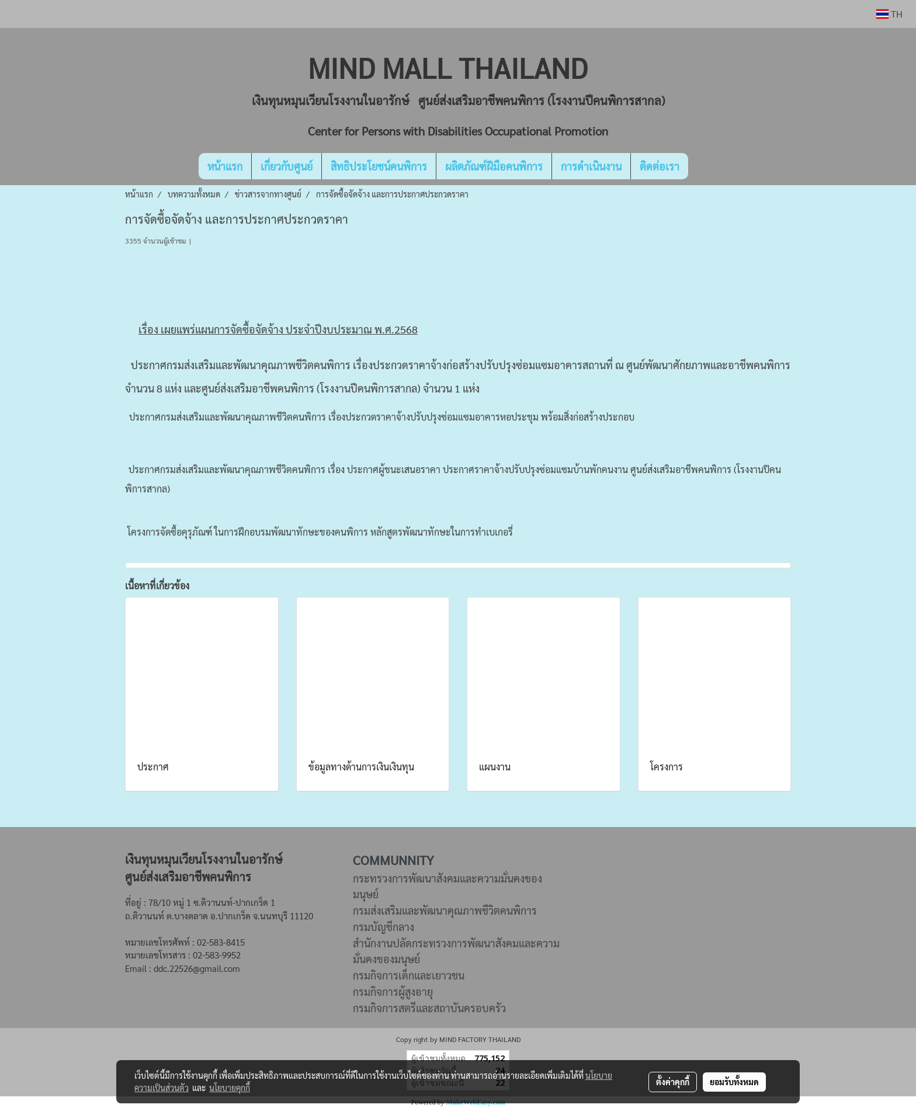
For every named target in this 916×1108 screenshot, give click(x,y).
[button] (705, 166)
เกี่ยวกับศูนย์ (287, 166)
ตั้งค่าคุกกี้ (672, 1081)
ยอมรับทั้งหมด (734, 1081)
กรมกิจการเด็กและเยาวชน (408, 975)
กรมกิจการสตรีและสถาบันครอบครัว (429, 1008)
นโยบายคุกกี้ (229, 1087)
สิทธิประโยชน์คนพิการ (379, 166)
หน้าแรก (224, 166)
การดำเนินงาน (591, 166)
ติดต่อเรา (659, 166)
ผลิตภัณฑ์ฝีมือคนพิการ (494, 166)
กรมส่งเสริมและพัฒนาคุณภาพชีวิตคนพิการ (445, 910)
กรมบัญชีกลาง (383, 926)
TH (889, 14)
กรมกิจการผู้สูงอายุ (393, 991)
